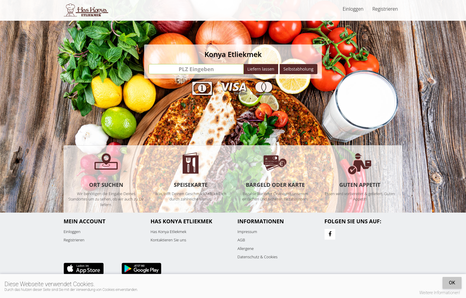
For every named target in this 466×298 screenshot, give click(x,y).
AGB (241, 240)
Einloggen (353, 9)
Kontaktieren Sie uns (168, 240)
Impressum (247, 231)
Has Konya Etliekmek (169, 231)
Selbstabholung (299, 69)
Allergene (245, 248)
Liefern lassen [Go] (260, 69)
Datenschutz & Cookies (257, 256)
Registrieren (385, 9)
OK (452, 283)
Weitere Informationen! (439, 292)
